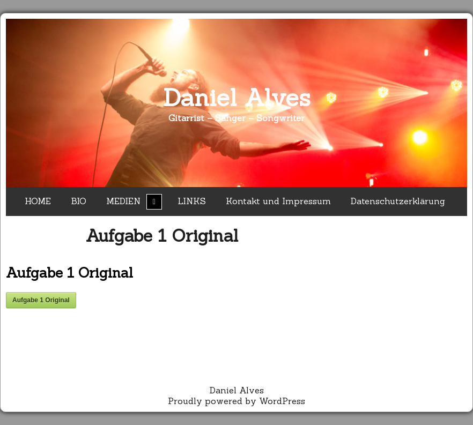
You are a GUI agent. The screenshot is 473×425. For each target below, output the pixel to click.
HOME (38, 201)
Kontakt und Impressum (278, 201)
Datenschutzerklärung (398, 201)
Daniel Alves (237, 97)
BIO (78, 201)
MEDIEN (123, 201)
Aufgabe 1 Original (162, 236)
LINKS (192, 201)
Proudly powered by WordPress (236, 401)
